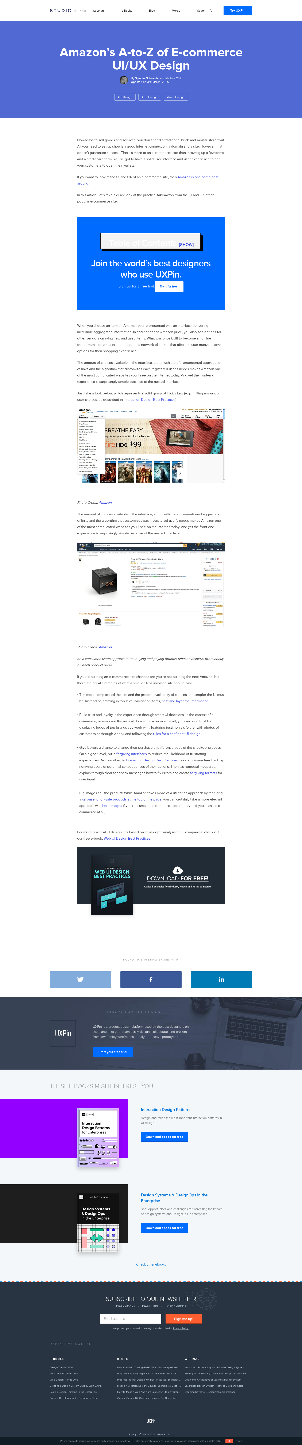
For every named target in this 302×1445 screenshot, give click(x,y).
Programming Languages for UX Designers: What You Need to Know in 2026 (149, 1373)
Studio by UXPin (60, 10)
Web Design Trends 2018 (64, 1379)
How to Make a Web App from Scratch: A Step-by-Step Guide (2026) (149, 1391)
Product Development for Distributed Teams (75, 1398)
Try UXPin (237, 10)
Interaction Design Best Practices (149, 400)
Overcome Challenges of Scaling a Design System (213, 1379)
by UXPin (80, 10)
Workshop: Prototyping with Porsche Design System (214, 1367)
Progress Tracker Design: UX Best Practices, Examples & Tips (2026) (149, 1379)
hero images (112, 806)
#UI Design (125, 97)
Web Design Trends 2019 (64, 1373)
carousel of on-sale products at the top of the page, (122, 799)
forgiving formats (203, 773)
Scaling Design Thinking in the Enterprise (73, 1391)
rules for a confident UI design (176, 734)
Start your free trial (112, 1052)
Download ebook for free (164, 1137)
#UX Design (150, 97)
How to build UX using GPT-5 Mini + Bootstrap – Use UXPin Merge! (149, 1367)
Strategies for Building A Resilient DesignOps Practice (215, 1373)
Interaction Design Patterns (166, 1109)
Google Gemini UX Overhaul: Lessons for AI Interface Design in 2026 (149, 1398)
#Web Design (176, 97)
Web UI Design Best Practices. (127, 838)
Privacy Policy (181, 1328)
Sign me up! (183, 1319)
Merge (176, 10)
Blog (152, 10)
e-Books (126, 10)
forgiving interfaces (131, 754)
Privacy (132, 1434)
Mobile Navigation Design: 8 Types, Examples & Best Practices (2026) (149, 1385)
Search (201, 10)
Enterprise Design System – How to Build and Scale (214, 1385)
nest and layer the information (185, 701)
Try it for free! (169, 286)
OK (229, 1441)
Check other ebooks (151, 1264)
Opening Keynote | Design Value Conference (210, 1391)
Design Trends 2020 (61, 1367)
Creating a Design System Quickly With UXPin (76, 1385)
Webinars (99, 10)
